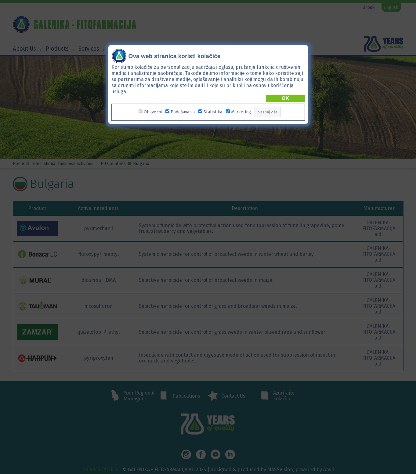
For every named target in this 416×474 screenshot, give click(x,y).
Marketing (241, 112)
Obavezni (153, 112)
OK (285, 98)
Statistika (213, 112)
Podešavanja (183, 112)
